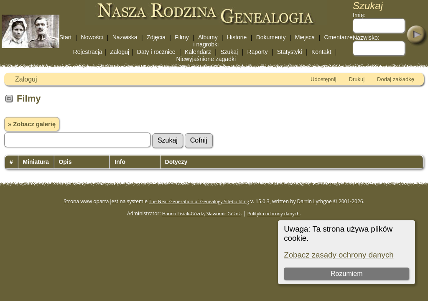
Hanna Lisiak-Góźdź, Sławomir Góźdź (201, 213)
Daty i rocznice (156, 51)
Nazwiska (125, 37)
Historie (237, 37)
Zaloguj (119, 51)
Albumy (208, 37)
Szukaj (229, 51)
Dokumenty (271, 37)
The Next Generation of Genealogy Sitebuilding (199, 201)
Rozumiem (346, 273)
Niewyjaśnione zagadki (206, 59)
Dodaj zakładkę (395, 79)
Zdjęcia (156, 37)
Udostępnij (323, 79)
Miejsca (305, 37)
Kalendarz (198, 51)
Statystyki (289, 51)
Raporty (257, 51)
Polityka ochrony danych (273, 213)
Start (65, 37)
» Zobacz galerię (32, 124)
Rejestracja (87, 51)
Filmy (182, 37)
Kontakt (321, 51)
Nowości (92, 37)
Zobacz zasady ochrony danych (338, 254)
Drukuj (357, 79)
